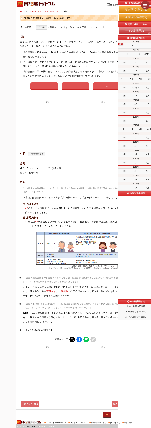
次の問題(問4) (120, 403)
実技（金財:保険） (52, 11)
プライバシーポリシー (78, 422)
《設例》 (42, 27)
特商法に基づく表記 (98, 422)
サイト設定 (128, 422)
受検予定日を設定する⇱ (122, 4)
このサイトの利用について (56, 422)
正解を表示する (37, 153)
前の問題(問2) (31, 403)
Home (22, 11)
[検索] (70, 414)
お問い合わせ (115, 422)
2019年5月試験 (34, 11)
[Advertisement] (103, 124)
